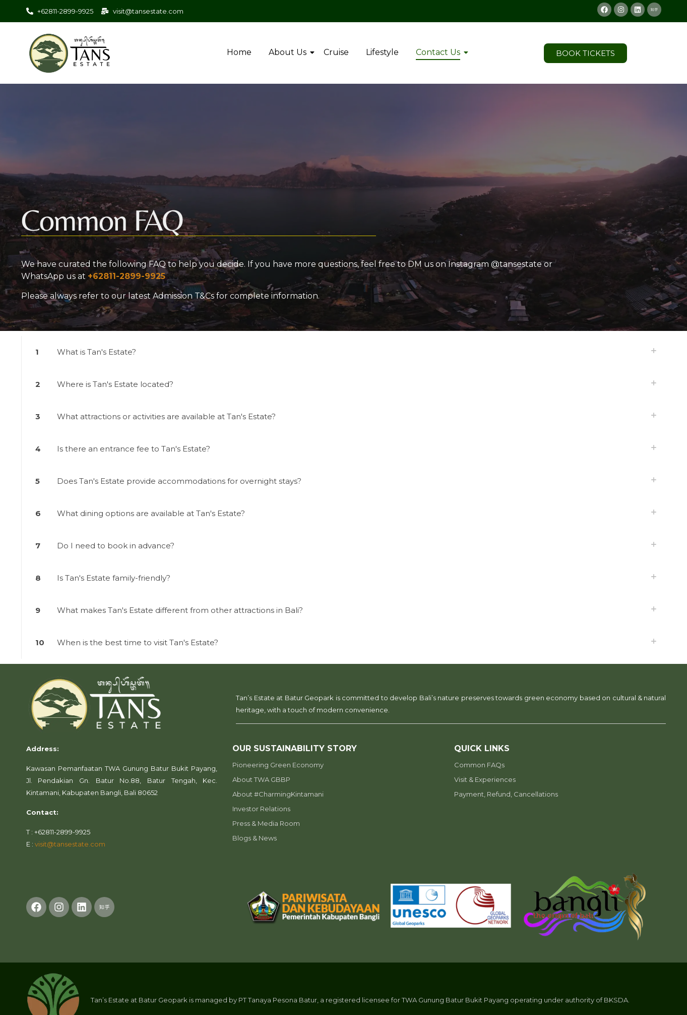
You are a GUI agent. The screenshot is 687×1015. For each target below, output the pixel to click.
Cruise (336, 52)
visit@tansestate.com (70, 844)
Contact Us (440, 52)
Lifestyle (382, 52)
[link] (343, 352)
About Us (289, 52)
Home (239, 52)
